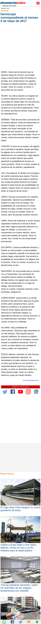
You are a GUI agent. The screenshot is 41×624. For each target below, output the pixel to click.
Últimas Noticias (7, 474)
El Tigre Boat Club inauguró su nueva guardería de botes (20, 509)
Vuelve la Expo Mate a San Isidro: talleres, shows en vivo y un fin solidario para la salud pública (19, 547)
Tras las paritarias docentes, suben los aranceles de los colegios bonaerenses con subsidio (19, 588)
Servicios (4, 11)
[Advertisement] (20, 49)
